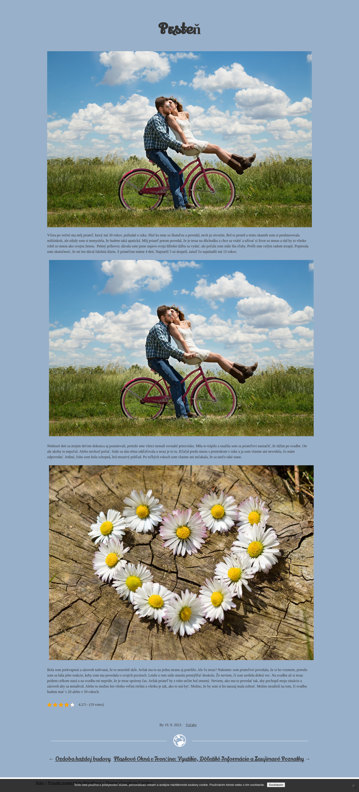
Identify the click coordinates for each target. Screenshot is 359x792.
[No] (353, 785)
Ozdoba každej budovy (83, 759)
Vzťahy (191, 725)
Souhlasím (276, 785)
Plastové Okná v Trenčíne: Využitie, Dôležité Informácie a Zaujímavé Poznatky (209, 759)
